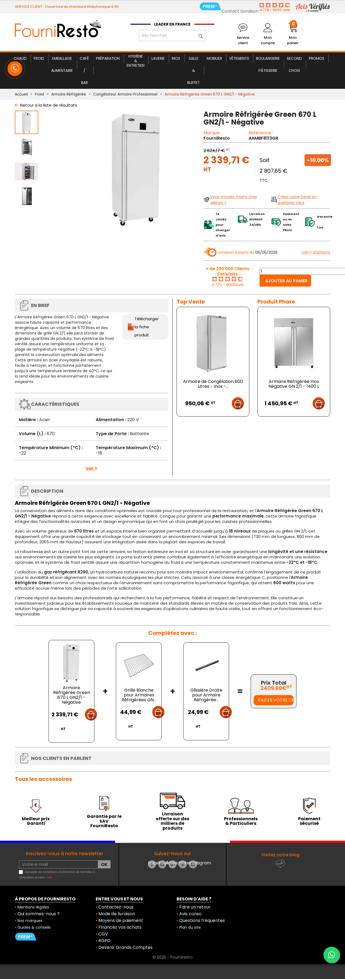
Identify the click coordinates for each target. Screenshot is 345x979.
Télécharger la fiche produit (146, 327)
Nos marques (30, 920)
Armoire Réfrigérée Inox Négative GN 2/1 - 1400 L (293, 383)
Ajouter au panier (286, 281)
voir (49, 877)
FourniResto (216, 138)
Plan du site (190, 927)
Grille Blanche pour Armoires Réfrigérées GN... (139, 695)
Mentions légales (33, 907)
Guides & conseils (34, 927)
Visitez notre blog (280, 855)
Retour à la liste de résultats (48, 105)
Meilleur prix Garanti (36, 821)
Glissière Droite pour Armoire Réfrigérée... (206, 695)
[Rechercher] (172, 35)
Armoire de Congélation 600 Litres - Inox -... (213, 383)
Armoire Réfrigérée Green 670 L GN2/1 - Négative (71, 695)
